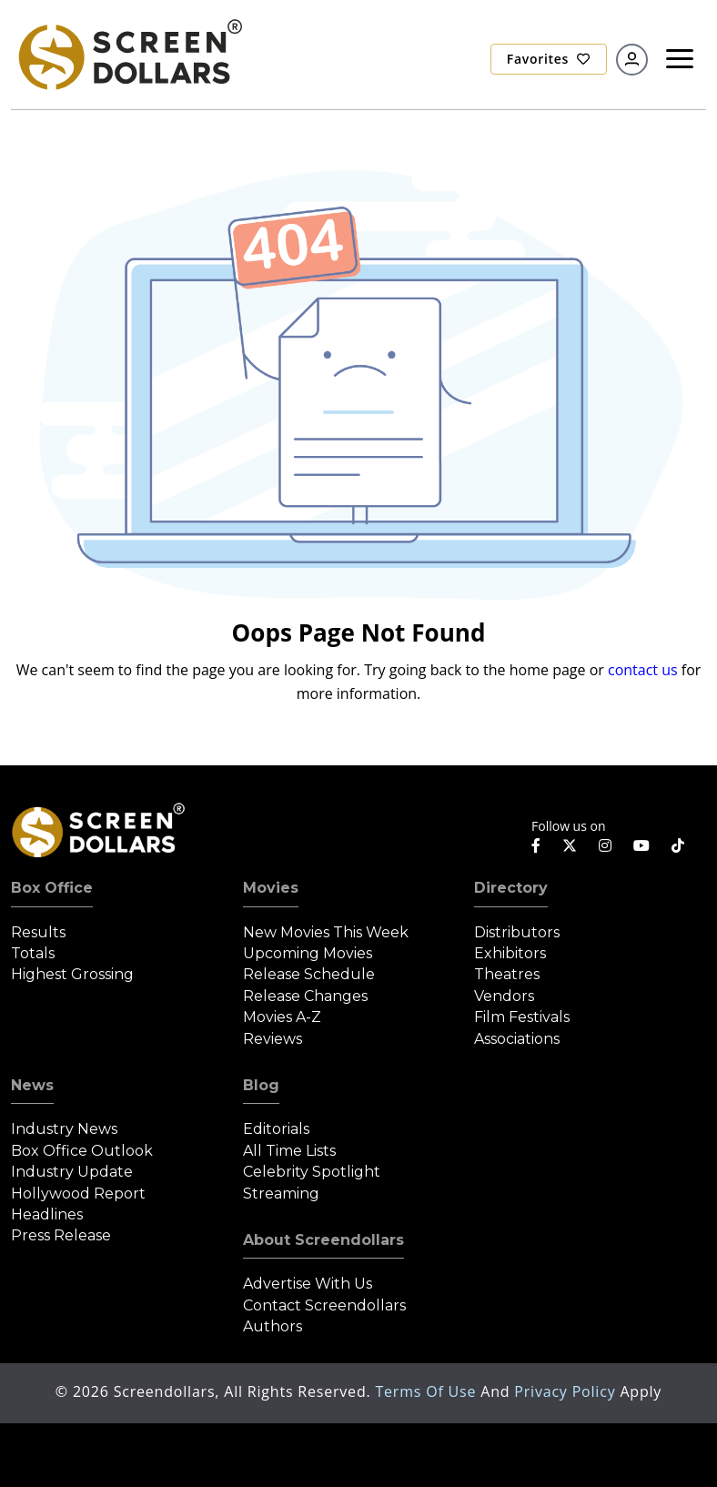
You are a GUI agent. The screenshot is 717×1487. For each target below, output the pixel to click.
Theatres (507, 974)
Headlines (47, 1214)
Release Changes (305, 996)
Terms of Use (427, 1391)
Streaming (281, 1193)
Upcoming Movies (307, 953)
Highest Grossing (72, 974)
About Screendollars (323, 1240)
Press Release (61, 1235)
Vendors (504, 996)
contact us (643, 670)
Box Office (52, 887)
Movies (270, 887)
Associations (517, 1038)
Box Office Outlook (82, 1150)
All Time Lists (289, 1150)
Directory (511, 887)
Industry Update (72, 1171)
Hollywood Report (78, 1193)
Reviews (272, 1038)
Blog (261, 1085)
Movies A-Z (282, 1017)
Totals (33, 953)
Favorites (549, 58)
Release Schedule (309, 974)
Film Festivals (522, 1017)
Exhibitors (510, 953)
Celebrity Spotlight (311, 1171)
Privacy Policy (567, 1391)
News (32, 1085)
